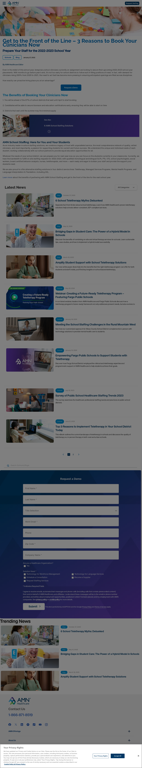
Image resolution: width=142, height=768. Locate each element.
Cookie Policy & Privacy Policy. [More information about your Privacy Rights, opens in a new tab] (15, 764)
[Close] (138, 755)
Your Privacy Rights (101, 756)
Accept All (117, 756)
